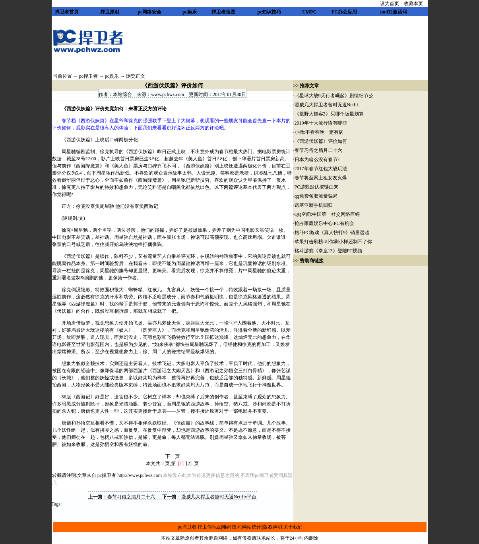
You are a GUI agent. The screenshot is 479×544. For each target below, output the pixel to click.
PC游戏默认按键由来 (317, 187)
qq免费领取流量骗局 (316, 196)
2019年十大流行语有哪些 (321, 123)
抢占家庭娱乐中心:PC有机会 (324, 223)
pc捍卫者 (88, 76)
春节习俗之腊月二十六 (131, 497)
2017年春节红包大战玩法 (321, 168)
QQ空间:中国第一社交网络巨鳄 (327, 214)
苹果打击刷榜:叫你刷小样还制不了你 (333, 241)
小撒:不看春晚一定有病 (319, 132)
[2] (189, 463)
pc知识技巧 (269, 12)
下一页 (172, 456)
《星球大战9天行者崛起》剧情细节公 (334, 95)
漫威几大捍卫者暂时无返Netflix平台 (219, 497)
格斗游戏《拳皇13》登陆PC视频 (329, 251)
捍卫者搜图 (223, 12)
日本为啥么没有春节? (317, 159)
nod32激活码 (393, 12)
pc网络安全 (149, 12)
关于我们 (293, 527)
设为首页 (389, 3)
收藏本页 (413, 3)
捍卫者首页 (67, 12)
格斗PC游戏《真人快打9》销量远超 (332, 232)
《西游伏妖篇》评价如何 (321, 141)
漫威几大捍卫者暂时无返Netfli (326, 105)
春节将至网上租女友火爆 (321, 178)
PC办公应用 (344, 12)
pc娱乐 (189, 12)
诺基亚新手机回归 (314, 205)
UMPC (309, 12)
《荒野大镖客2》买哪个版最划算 (330, 114)
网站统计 (251, 527)
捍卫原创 (109, 12)
